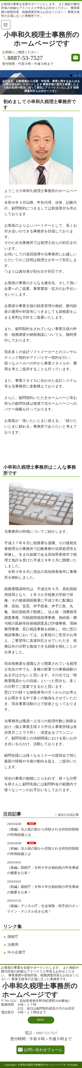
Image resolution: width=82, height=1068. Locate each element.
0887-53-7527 (25, 57)
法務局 (12, 945)
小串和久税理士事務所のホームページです (41, 39)
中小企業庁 (16, 952)
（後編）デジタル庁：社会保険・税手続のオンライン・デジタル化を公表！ (43, 908)
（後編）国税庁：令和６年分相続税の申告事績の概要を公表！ (43, 870)
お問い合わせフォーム (43, 1050)
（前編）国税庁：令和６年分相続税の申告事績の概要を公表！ (43, 889)
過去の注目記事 (68, 814)
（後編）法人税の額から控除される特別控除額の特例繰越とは (43, 831)
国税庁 (12, 937)
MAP (40, 1019)
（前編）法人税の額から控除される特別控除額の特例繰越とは (43, 851)
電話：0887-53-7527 (41, 1033)
